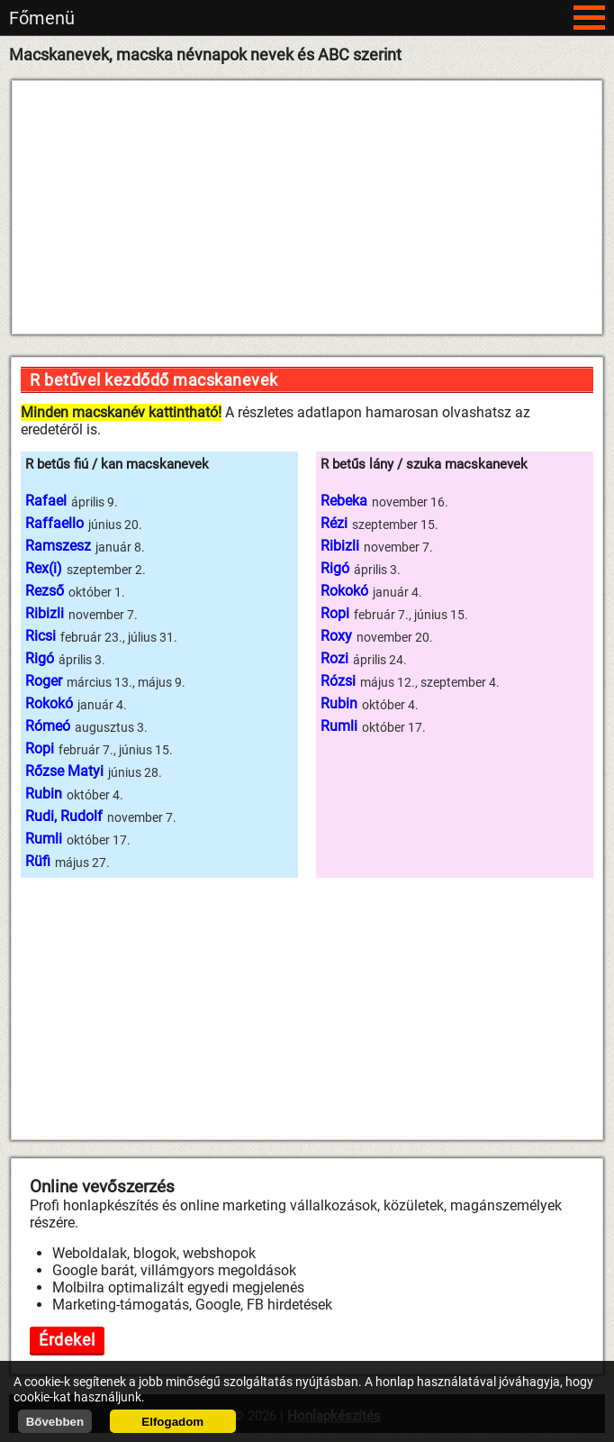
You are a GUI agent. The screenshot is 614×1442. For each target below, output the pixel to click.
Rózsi (338, 680)
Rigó (39, 658)
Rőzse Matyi (64, 771)
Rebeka (344, 500)
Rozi (334, 658)
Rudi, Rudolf (64, 816)
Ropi (39, 748)
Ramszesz (58, 545)
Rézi (334, 523)
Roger (43, 680)
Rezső (44, 590)
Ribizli (44, 613)
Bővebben (55, 1421)
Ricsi (40, 635)
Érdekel (67, 1339)
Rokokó (49, 703)
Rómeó (47, 726)
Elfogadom (172, 1421)
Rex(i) (43, 568)
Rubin (43, 793)
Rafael (46, 500)
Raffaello (54, 523)
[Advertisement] (307, 207)
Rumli (43, 838)
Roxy (336, 635)
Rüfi (37, 861)
